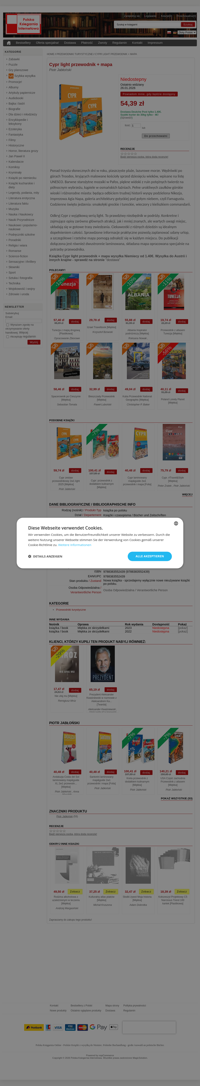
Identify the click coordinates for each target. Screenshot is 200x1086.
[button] (45, 556)
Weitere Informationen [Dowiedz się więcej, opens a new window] (74, 545)
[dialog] (100, 543)
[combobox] (176, 523)
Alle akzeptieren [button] (150, 556)
